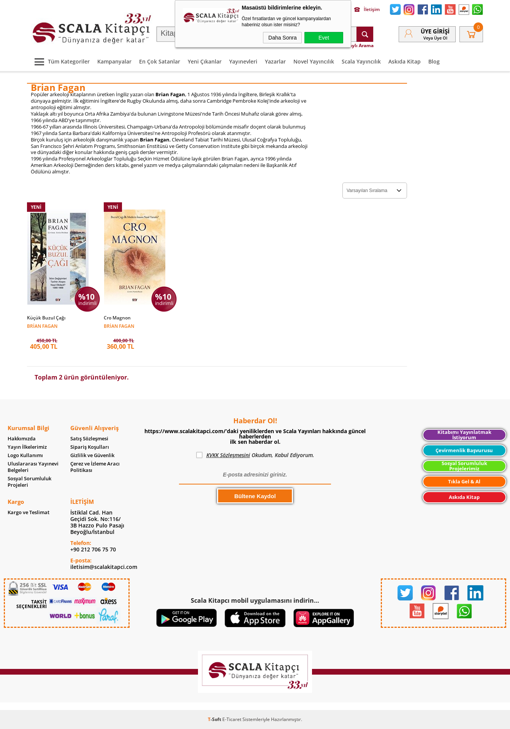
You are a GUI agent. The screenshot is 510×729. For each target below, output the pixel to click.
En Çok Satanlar (159, 61)
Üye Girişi (435, 31)
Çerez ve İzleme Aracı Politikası (95, 467)
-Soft (215, 719)
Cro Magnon (117, 318)
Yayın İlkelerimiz (27, 447)
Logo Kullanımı (25, 455)
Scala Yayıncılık (361, 61)
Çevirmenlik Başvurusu (464, 450)
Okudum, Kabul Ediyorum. (255, 455)
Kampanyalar (114, 61)
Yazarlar (275, 61)
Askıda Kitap (404, 61)
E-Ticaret (231, 719)
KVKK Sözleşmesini (228, 455)
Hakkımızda (22, 438)
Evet (323, 38)
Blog (434, 61)
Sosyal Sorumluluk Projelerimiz (464, 466)
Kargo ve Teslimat (28, 512)
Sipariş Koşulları (89, 447)
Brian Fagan (42, 326)
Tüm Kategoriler (60, 61)
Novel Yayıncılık (313, 61)
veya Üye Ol (435, 38)
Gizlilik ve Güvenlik (92, 455)
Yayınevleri (243, 61)
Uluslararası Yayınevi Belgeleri (33, 467)
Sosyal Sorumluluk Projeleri (29, 481)
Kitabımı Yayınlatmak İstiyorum (464, 435)
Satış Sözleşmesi (89, 438)
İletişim (367, 9)
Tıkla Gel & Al (464, 481)
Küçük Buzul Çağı (46, 318)
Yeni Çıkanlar (205, 61)
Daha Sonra (282, 38)
